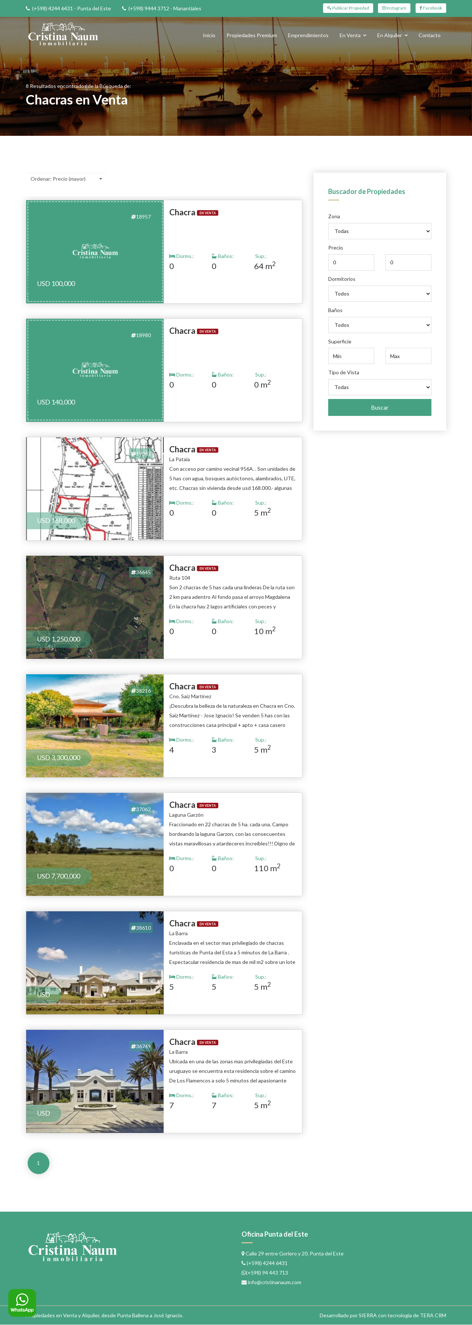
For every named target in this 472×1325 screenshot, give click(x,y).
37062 (141, 809)
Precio (335, 247)
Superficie (339, 341)
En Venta (350, 35)
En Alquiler (389, 35)
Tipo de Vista (343, 372)
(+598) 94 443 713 (267, 1273)
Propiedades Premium (251, 35)
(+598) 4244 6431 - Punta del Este (71, 8)
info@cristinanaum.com (274, 1282)
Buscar (380, 407)
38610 (141, 928)
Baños (335, 310)
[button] (66, 179)
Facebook (431, 8)
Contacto (430, 35)
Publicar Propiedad (348, 8)
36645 (141, 572)
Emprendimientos (308, 35)
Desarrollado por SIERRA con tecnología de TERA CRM (383, 1315)
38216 (141, 691)
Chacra (182, 212)
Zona (334, 216)
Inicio (209, 35)
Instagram (394, 8)
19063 (141, 454)
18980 (141, 335)
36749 (141, 1046)
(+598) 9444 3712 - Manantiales (164, 8)
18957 (141, 216)
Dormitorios (341, 279)
